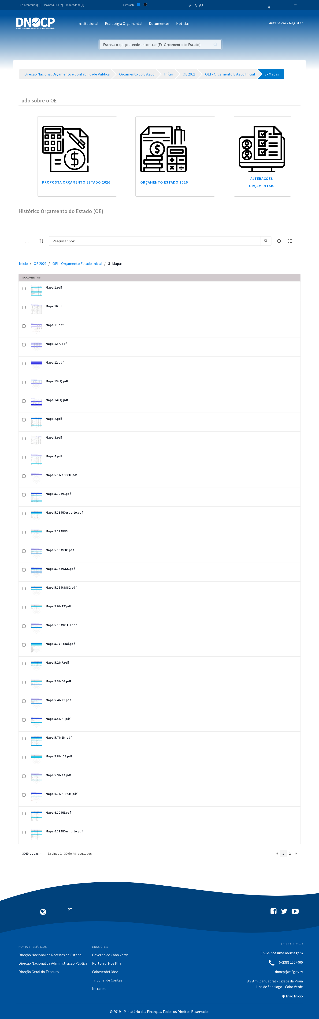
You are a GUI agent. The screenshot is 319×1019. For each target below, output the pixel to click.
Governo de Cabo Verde (110, 954)
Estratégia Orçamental (123, 23)
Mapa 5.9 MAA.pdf (58, 775)
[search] (265, 240)
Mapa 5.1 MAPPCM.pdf (62, 475)
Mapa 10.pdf (55, 306)
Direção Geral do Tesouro (39, 971)
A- (190, 5)
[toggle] (35, 241)
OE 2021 (40, 263)
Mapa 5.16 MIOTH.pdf (61, 625)
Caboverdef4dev (105, 971)
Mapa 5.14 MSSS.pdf (60, 569)
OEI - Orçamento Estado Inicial (77, 263)
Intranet (99, 988)
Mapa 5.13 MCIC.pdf (60, 550)
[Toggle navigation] (61, 23)
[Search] (154, 241)
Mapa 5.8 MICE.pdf (59, 756)
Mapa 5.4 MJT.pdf (58, 700)
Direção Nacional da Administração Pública (53, 963)
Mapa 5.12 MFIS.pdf (60, 531)
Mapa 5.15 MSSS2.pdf (61, 587)
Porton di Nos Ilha (106, 963)
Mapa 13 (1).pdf (57, 381)
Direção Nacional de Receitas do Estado (50, 954)
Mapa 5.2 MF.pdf (57, 662)
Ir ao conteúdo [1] (30, 5)
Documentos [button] (159, 23)
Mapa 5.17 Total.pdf (60, 644)
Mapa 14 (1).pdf (57, 400)
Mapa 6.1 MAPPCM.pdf (62, 794)
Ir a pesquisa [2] (53, 5)
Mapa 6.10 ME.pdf (58, 812)
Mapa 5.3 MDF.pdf (58, 681)
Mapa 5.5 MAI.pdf (58, 719)
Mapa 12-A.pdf (56, 344)
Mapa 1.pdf (54, 287)
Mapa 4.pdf (54, 456)
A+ (201, 5)
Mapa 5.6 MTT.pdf (58, 606)
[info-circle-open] (279, 241)
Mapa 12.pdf (55, 362)
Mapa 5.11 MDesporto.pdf (64, 512)
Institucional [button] (88, 23)
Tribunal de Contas (107, 980)
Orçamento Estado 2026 (164, 182)
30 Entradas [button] (32, 853)
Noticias (182, 23)
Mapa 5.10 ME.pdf (58, 494)
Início (23, 263)
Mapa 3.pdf (54, 437)
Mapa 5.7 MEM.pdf (59, 737)
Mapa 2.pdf (54, 419)
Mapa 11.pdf (55, 325)
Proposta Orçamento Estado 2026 (76, 182)
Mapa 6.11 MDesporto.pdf (64, 831)
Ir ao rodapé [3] (75, 5)
